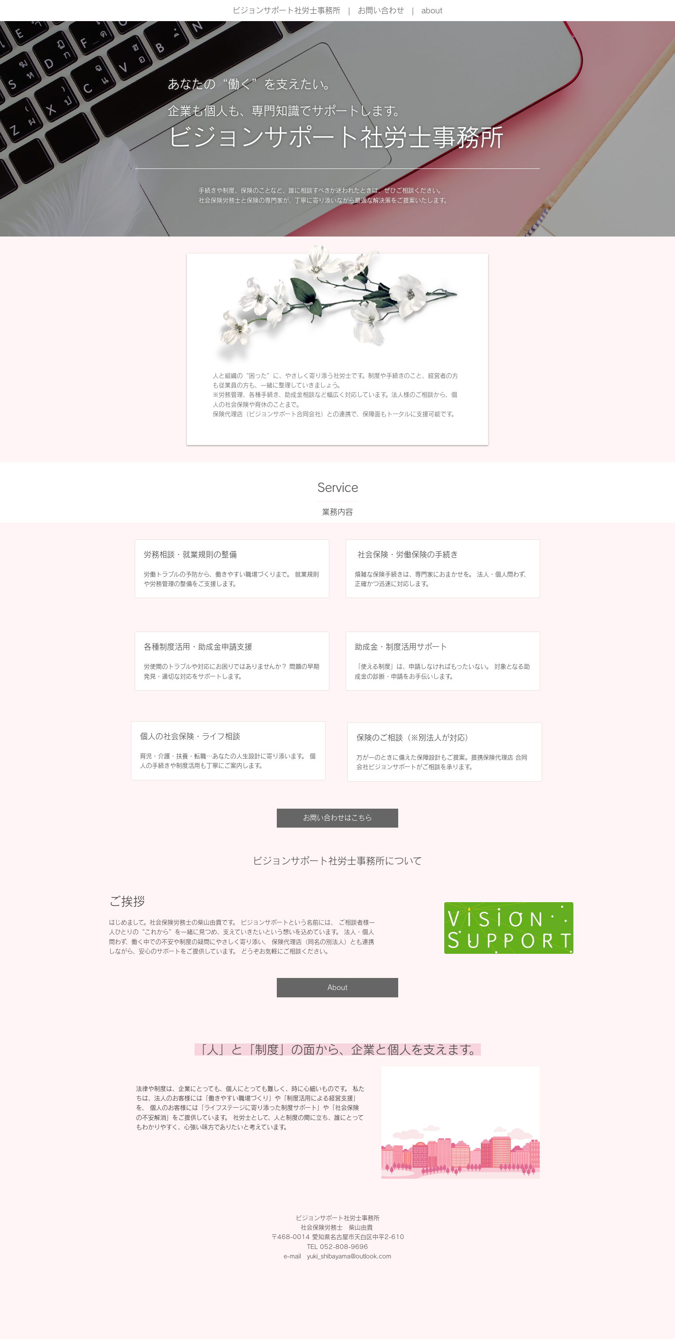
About (337, 987)
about (432, 10)
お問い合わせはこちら (337, 817)
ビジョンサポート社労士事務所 (286, 10)
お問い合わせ (381, 10)
